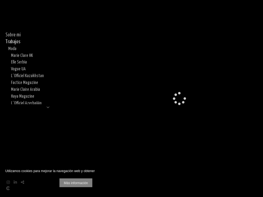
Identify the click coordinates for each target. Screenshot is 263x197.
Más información (76, 183)
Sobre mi (13, 35)
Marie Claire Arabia (25, 89)
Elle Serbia (19, 62)
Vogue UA (18, 69)
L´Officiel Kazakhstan (27, 76)
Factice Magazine (24, 82)
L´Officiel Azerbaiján (26, 103)
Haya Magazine (22, 96)
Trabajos (12, 41)
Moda (12, 49)
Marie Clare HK (22, 55)
